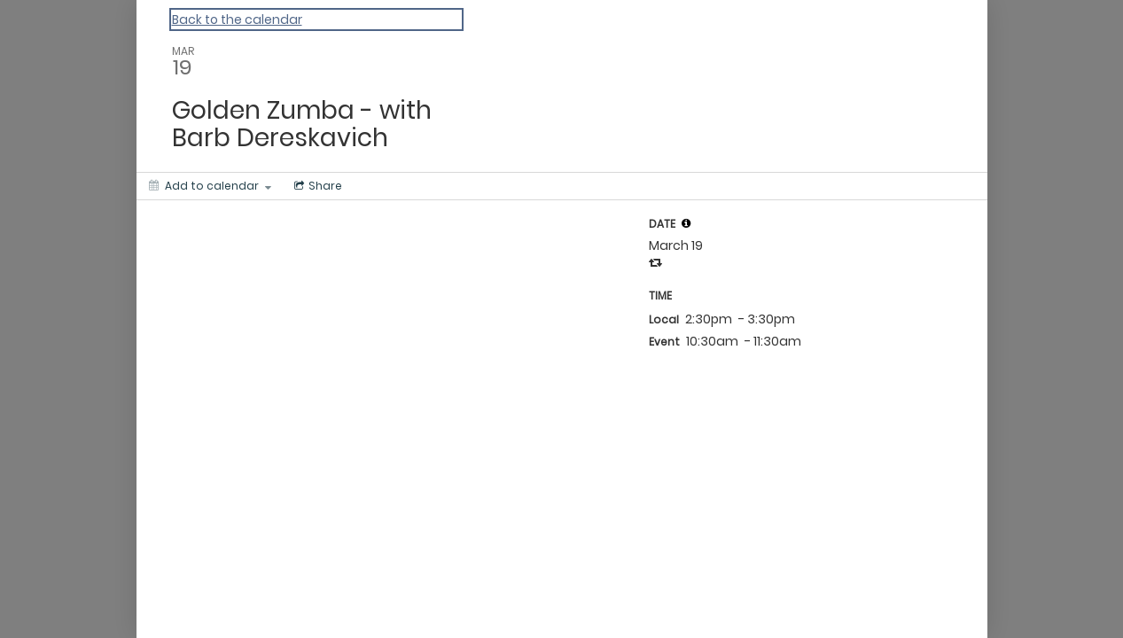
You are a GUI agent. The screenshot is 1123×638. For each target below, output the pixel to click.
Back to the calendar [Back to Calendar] (237, 19)
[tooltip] (686, 223)
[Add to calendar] (210, 186)
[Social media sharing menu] (316, 186)
